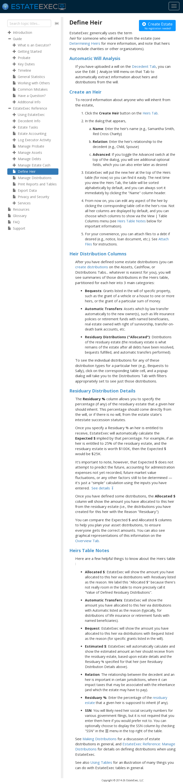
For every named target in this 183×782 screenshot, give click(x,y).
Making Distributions (99, 738)
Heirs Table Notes (131, 221)
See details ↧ (103, 488)
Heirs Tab (150, 113)
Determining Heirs (84, 43)
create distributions (91, 266)
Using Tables (101, 762)
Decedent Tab (144, 66)
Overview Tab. (87, 540)
